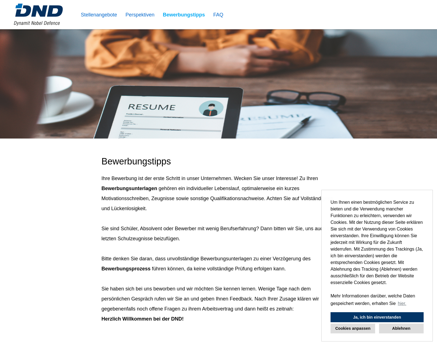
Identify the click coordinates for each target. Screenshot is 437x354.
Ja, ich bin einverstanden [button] (377, 317)
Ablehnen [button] (401, 328)
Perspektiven (139, 15)
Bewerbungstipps (184, 15)
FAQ (218, 15)
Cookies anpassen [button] (352, 328)
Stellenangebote (99, 15)
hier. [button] (402, 303)
